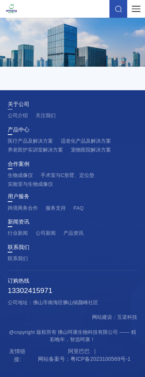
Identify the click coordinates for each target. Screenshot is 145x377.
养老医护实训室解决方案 (35, 150)
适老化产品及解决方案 (86, 141)
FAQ (78, 208)
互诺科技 (127, 317)
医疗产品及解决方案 (30, 141)
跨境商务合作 (23, 208)
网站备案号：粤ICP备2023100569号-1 (84, 359)
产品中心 (18, 130)
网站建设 (102, 317)
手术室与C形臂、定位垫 (67, 175)
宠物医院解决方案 (91, 150)
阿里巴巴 (79, 351)
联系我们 (18, 247)
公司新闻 (46, 233)
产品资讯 (73, 233)
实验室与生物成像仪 (30, 184)
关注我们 (46, 115)
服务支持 (56, 208)
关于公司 (18, 104)
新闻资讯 (18, 222)
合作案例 (18, 164)
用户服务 (18, 196)
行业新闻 (18, 233)
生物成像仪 (20, 175)
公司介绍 (18, 115)
